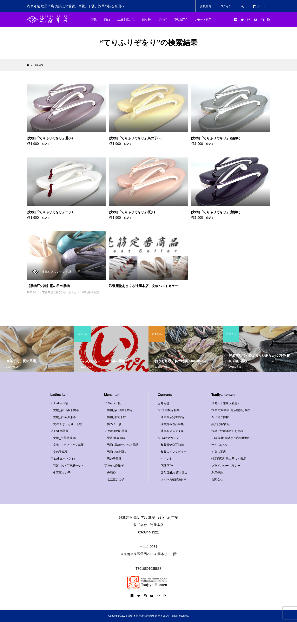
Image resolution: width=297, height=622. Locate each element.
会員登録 (205, 6)
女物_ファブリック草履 (68, 444)
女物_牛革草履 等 (64, 438)
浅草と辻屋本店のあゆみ (227, 431)
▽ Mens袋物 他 (114, 465)
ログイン (226, 6)
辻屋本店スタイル (172, 431)
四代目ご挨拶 (220, 417)
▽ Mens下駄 (112, 403)
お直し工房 (218, 451)
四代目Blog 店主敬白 (174, 472)
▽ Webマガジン (168, 438)
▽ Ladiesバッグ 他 (62, 458)
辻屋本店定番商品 (172, 417)
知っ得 (146, 19)
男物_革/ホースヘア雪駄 (122, 444)
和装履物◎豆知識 (172, 444)
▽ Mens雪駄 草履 (115, 431)
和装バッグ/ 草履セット (68, 465)
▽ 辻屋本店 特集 (169, 410)
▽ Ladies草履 (59, 431)
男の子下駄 (114, 424)
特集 (94, 19)
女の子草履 (60, 451)
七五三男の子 (115, 479)
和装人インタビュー (174, 451)
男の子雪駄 (114, 458)
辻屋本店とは (126, 19)
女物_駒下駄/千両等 (66, 410)
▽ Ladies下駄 (59, 403)
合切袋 (111, 472)
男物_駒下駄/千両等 (120, 410)
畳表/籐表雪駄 (116, 438)
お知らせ (163, 403)
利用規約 (217, 472)
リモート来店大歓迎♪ (225, 403)
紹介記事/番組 (220, 424)
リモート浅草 (202, 19)
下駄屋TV (180, 19)
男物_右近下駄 (116, 417)
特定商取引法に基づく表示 (228, 458)
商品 (107, 19)
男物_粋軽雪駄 (116, 451)
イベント (166, 458)
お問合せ (217, 479)
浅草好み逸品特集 (172, 424)
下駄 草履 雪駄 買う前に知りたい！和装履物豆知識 (70, 292)
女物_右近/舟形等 (64, 417)
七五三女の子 (62, 472)
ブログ (162, 19)
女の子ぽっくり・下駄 (67, 424)
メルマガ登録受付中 (174, 479)
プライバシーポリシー (225, 465)
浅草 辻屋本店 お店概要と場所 (231, 410)
